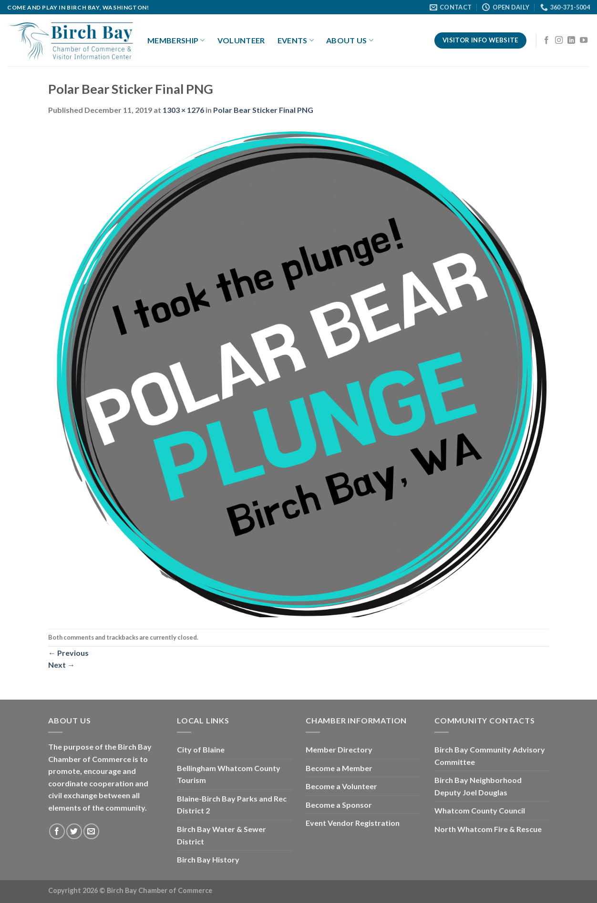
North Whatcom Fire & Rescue (488, 828)
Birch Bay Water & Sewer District (221, 835)
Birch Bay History (208, 859)
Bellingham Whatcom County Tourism (228, 774)
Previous (68, 652)
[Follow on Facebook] (546, 40)
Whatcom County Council (479, 810)
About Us (349, 40)
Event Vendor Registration (353, 822)
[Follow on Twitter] (74, 831)
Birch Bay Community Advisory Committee (489, 755)
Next (61, 664)
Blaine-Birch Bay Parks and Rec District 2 (232, 804)
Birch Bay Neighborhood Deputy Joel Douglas (478, 786)
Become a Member (339, 768)
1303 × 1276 (183, 109)
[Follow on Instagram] (559, 40)
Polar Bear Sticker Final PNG (263, 109)
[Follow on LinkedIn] (571, 40)
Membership (176, 40)
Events (296, 40)
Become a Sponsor (339, 804)
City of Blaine (201, 749)
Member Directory (339, 749)
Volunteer (241, 40)
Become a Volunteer (341, 786)
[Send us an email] (91, 831)
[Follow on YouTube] (583, 40)
